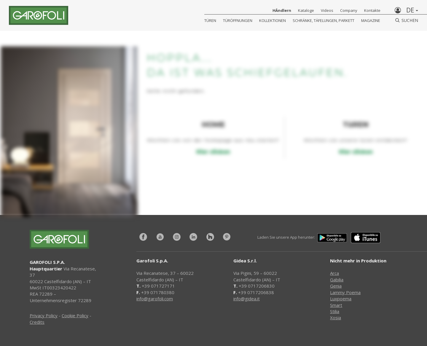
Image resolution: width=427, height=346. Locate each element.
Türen (210, 20)
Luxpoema (340, 299)
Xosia (335, 318)
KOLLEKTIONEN (272, 20)
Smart (336, 305)
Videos (327, 10)
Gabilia (336, 280)
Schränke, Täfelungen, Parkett (323, 20)
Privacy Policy (44, 315)
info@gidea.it (246, 299)
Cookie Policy (75, 315)
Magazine (370, 20)
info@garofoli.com (154, 299)
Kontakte (372, 10)
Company (348, 10)
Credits (37, 322)
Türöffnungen (237, 20)
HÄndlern (282, 10)
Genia (336, 286)
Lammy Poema (345, 292)
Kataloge (306, 10)
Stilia (334, 311)
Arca (334, 273)
